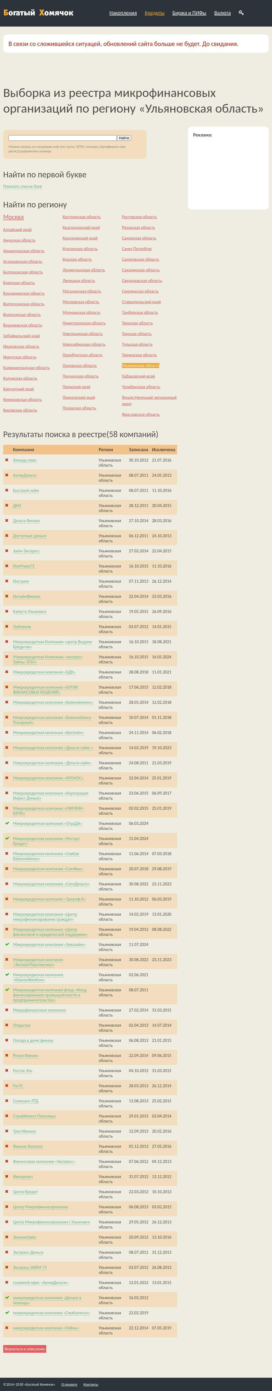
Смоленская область (140, 291)
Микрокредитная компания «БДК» (44, 672)
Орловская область (80, 365)
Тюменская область (139, 354)
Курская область (77, 259)
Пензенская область (81, 376)
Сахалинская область (141, 269)
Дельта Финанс (26, 520)
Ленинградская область (84, 269)
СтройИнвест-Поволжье (34, 1116)
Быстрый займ (26, 490)
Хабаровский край (138, 376)
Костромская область (82, 216)
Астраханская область (22, 261)
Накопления (123, 13)
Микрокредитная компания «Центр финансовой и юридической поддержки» (50, 932)
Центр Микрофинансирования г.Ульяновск (51, 1221)
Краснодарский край (81, 227)
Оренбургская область (83, 354)
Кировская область (20, 410)
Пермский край (76, 386)
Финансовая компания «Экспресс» (44, 1161)
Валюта (222, 13)
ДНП (17, 505)
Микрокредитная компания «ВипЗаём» (48, 732)
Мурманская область (81, 312)
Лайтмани (22, 626)
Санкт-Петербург (137, 248)
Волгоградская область (23, 303)
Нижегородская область (84, 323)
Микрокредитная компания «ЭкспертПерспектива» (38, 962)
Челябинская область (141, 386)
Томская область (136, 333)
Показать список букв (22, 186)
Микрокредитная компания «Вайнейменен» (53, 702)
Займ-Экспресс (26, 550)
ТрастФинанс (24, 1131)
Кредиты (154, 13)
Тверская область (137, 323)
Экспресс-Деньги (28, 1252)
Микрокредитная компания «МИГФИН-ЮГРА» (48, 811)
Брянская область (19, 282)
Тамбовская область (140, 312)
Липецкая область (79, 280)
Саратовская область (140, 259)
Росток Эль (22, 1070)
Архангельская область (23, 250)
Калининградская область (26, 367)
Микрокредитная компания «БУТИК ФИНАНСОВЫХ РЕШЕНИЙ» (45, 690)
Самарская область (139, 238)
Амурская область (19, 240)
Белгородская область (23, 272)
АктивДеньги (24, 475)
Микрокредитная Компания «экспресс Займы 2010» (47, 659)
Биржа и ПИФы (189, 13)
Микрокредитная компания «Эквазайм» (49, 944)
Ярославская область (141, 414)
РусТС (18, 1085)
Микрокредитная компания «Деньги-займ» (52, 762)
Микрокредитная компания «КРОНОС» (48, 777)
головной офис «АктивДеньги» (40, 1282)
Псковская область (79, 408)
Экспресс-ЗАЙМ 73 (29, 1267)
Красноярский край (80, 238)
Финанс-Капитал (28, 1146)
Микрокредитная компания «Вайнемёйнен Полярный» (52, 720)
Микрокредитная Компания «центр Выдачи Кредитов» (52, 644)
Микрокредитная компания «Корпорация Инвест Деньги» (50, 796)
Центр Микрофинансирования (40, 1206)
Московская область (81, 301)
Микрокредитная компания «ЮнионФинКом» (38, 977)
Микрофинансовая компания (39, 1010)
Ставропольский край (141, 301)
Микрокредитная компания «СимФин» (48, 868)
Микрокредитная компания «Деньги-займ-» (53, 747)
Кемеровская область (22, 399)
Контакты (90, 1384)
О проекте (69, 1384)
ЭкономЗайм (24, 1237)
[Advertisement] (228, 171)
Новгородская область (83, 333)
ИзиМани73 (23, 566)
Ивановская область (21, 346)
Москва (13, 217)
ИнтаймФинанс (27, 596)
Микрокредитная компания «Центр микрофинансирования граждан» (45, 917)
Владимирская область (24, 293)
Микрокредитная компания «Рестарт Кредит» (46, 841)
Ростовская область (139, 216)
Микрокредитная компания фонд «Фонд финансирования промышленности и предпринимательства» (50, 994)
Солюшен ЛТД (25, 1100)
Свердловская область (142, 280)
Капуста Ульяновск (29, 611)
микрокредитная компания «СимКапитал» (51, 1312)
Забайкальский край (21, 335)
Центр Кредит (25, 1191)
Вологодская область (22, 314)
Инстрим (21, 581)
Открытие (22, 1025)
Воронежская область (22, 325)
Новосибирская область (84, 344)
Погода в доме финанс (33, 1040)
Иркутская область (19, 357)
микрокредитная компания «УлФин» (46, 1327)
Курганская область (80, 248)
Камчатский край (18, 388)
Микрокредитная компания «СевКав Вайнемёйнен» (46, 856)
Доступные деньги (29, 535)
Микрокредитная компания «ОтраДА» (47, 823)
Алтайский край (17, 229)
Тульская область (137, 344)
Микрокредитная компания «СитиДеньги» (51, 883)
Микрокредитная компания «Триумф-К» (49, 899)
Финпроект (23, 1176)
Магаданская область (82, 291)
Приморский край (79, 397)
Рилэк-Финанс (26, 1055)
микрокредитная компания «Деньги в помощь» (47, 1300)
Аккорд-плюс (25, 460)
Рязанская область (138, 227)
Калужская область (20, 378)
